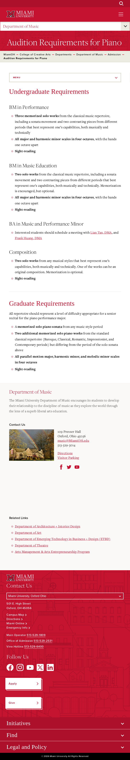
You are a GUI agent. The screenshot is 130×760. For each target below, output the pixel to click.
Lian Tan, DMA (101, 232)
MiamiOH (9, 54)
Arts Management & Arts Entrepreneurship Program (52, 551)
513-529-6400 (34, 646)
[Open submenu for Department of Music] (125, 26)
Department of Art (28, 532)
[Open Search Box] (121, 3)
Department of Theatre (31, 545)
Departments (63, 54)
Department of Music (21, 26)
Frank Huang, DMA (28, 238)
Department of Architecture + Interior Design (47, 526)
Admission (114, 54)
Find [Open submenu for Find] (11, 735)
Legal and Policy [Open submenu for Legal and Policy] (26, 747)
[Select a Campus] (65, 596)
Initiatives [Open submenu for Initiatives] (18, 723)
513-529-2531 (43, 641)
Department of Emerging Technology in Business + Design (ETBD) (62, 539)
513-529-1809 (36, 635)
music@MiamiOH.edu (73, 440)
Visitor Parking (68, 457)
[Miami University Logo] (20, 14)
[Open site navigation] (121, 14)
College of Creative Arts (35, 54)
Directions (65, 453)
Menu (17, 77)
